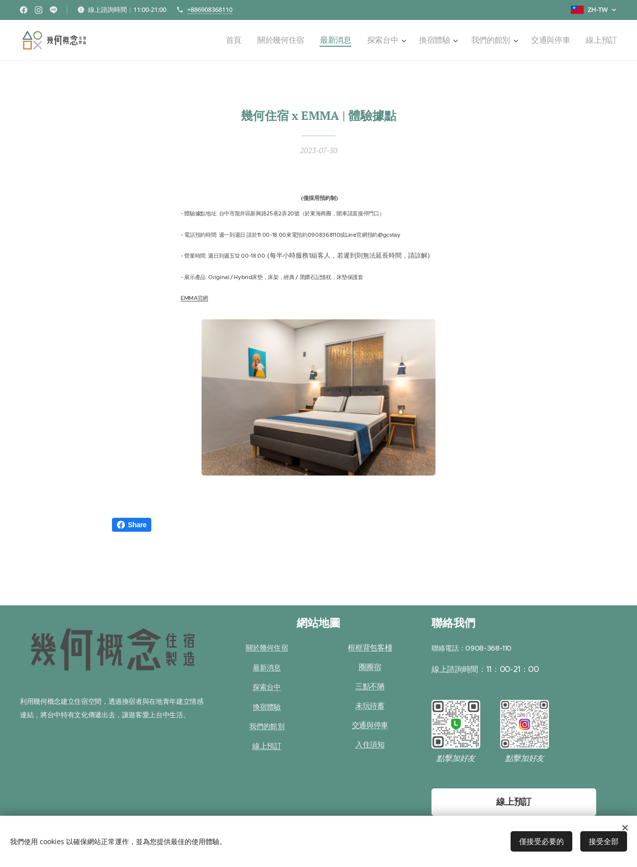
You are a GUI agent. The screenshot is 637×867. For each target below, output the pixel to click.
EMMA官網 (194, 297)
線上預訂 (267, 746)
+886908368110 (209, 9)
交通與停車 (370, 725)
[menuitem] (254, 40)
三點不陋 (370, 686)
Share (131, 525)
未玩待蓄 (370, 706)
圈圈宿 (370, 667)
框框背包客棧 (370, 648)
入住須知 (370, 745)
